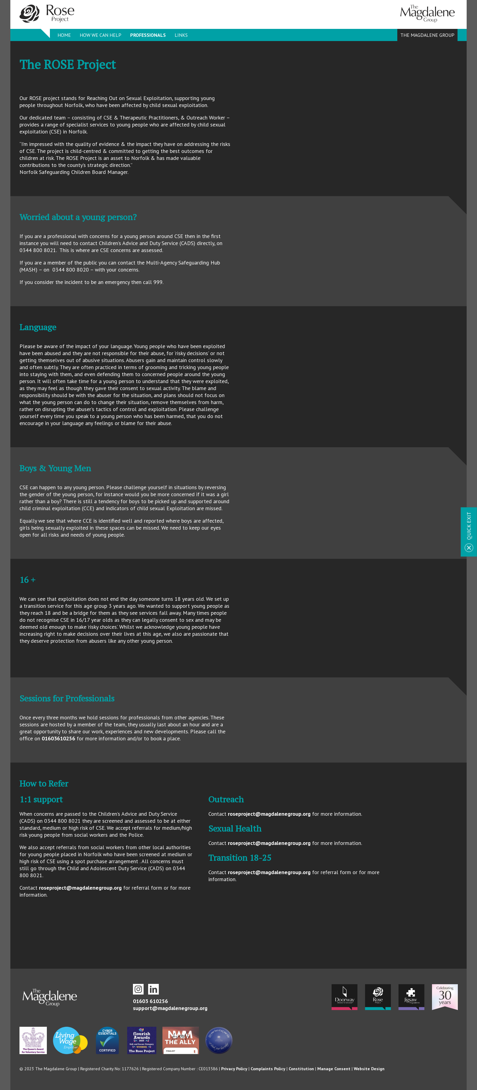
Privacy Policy (234, 1068)
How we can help (100, 35)
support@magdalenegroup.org (170, 1008)
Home (64, 35)
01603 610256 (150, 1001)
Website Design (369, 1068)
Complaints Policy (268, 1068)
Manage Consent (333, 1068)
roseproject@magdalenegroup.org (80, 887)
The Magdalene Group (427, 35)
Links (181, 35)
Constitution (301, 1068)
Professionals (148, 35)
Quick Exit (468, 526)
